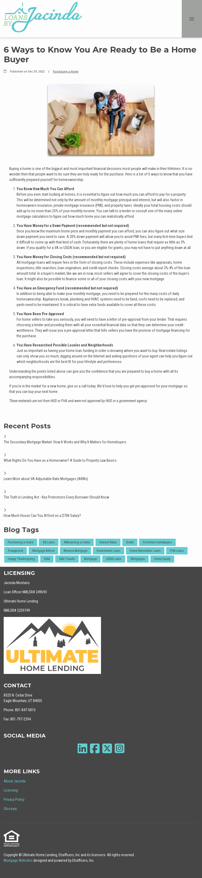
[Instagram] (119, 748)
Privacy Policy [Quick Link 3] (14, 799)
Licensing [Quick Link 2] (11, 790)
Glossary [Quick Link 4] (10, 809)
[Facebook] (95, 748)
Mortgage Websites (18, 860)
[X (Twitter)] (107, 748)
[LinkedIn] (82, 748)
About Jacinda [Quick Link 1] (15, 781)
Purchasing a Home (65, 71)
